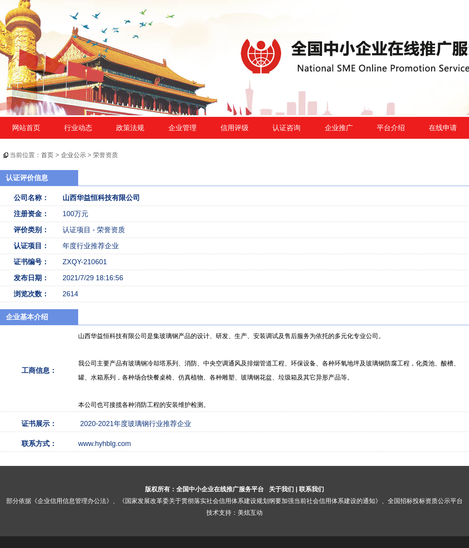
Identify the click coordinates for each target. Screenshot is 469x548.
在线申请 (443, 128)
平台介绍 (391, 128)
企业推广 (339, 128)
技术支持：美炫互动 (234, 512)
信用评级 (234, 128)
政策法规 (130, 128)
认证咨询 (286, 128)
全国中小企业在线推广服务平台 (220, 489)
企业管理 (182, 128)
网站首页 (26, 128)
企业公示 (73, 155)
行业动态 (78, 128)
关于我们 (281, 489)
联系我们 (311, 489)
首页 (47, 155)
